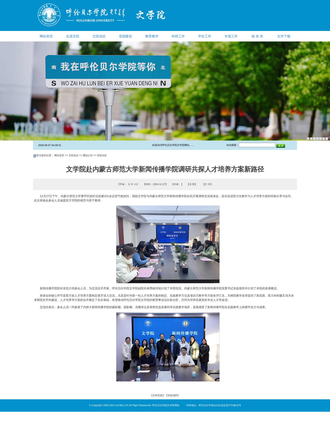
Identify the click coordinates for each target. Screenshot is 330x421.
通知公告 (88, 155)
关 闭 (192, 184)
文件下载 (283, 36)
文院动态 (99, 36)
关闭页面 (158, 395)
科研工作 (178, 36)
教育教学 (151, 36)
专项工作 (231, 36)
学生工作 (204, 36)
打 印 (207, 184)
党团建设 (125, 36)
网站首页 (46, 36)
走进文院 (72, 36)
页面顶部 (172, 395)
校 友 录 (257, 36)
